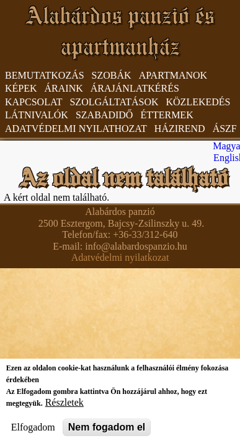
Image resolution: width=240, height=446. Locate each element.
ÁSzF (225, 128)
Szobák (111, 75)
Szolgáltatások (113, 102)
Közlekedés (198, 102)
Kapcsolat (33, 102)
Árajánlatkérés (135, 88)
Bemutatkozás (44, 75)
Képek (21, 88)
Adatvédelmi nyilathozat (76, 128)
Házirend (179, 128)
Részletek (64, 402)
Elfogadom (33, 427)
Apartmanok (173, 75)
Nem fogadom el (106, 427)
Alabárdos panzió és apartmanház (120, 31)
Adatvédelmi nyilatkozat (120, 257)
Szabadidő (104, 115)
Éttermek (166, 115)
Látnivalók (36, 115)
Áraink (64, 88)
